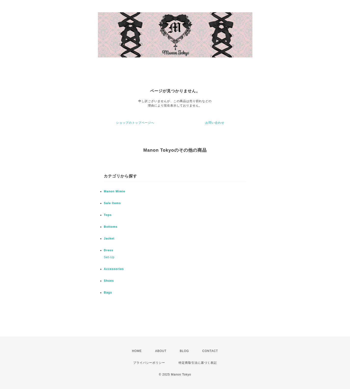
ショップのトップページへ (135, 122)
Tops (108, 215)
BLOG (184, 351)
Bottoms (110, 226)
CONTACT (210, 351)
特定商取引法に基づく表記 (198, 362)
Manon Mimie (114, 191)
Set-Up (109, 257)
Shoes (109, 280)
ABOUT (160, 351)
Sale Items (112, 203)
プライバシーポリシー (149, 362)
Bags (108, 292)
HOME (137, 351)
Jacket (109, 238)
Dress (108, 250)
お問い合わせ (214, 122)
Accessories (114, 269)
